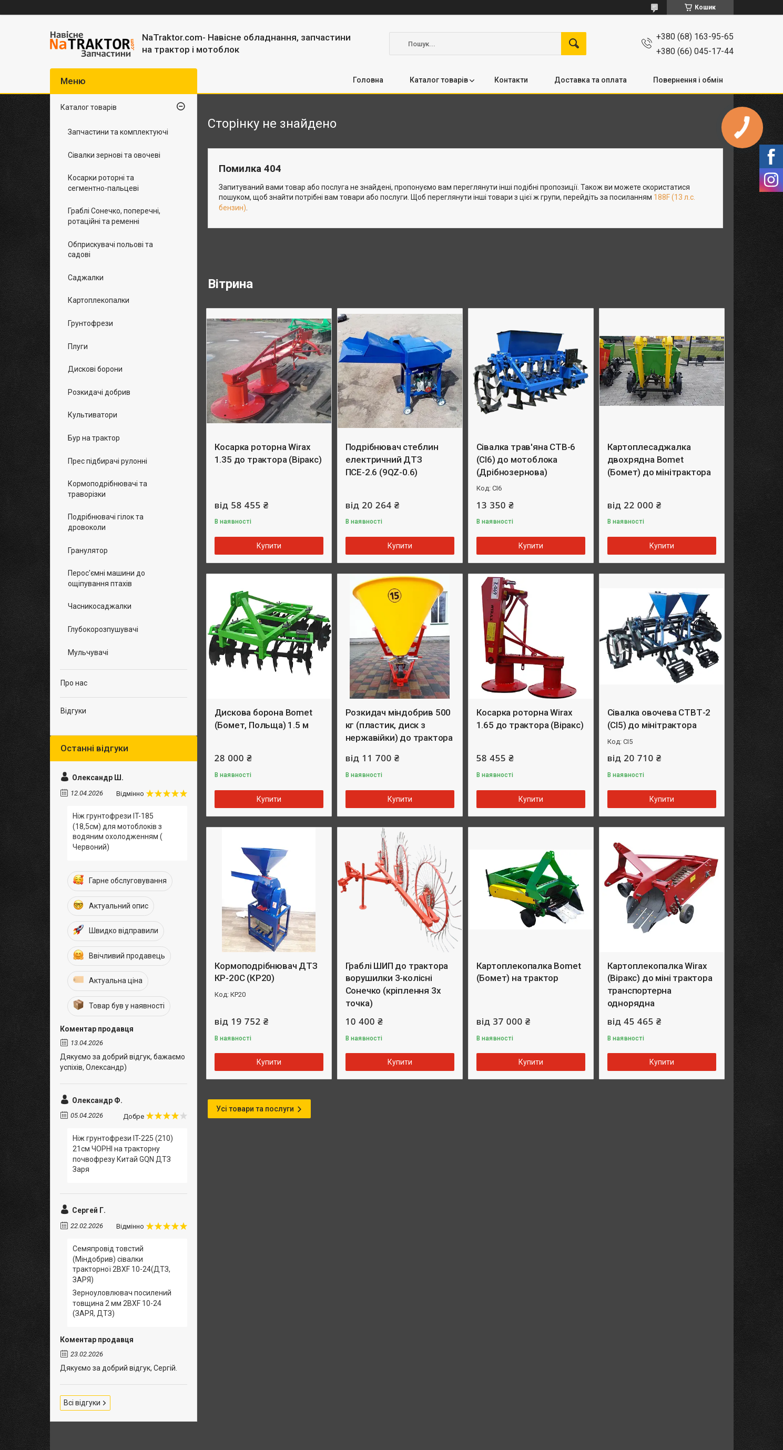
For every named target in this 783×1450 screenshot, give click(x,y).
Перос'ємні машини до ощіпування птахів (106, 578)
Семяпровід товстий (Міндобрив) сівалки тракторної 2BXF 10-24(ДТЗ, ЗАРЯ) (121, 1264)
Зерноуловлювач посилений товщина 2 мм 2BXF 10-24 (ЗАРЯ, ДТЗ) (122, 1303)
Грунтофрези (90, 323)
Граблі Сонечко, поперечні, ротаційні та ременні (114, 216)
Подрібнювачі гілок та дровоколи (106, 522)
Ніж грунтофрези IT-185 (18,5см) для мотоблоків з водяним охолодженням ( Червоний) (117, 831)
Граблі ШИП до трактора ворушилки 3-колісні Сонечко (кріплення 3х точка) (397, 984)
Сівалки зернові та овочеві (114, 155)
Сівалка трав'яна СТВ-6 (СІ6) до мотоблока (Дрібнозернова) (526, 459)
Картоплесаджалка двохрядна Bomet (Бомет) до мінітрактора (659, 459)
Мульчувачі (88, 652)
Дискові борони (95, 369)
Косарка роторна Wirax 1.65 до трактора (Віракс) (530, 718)
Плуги (78, 346)
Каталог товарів (439, 80)
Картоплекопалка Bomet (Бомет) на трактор (528, 972)
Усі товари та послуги (255, 1109)
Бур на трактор (94, 438)
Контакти (511, 80)
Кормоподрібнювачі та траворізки (107, 488)
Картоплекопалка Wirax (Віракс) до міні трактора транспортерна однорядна (660, 984)
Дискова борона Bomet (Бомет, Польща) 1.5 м (263, 718)
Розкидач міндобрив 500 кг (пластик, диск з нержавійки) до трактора (399, 725)
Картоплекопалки (98, 300)
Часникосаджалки (99, 606)
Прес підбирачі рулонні (107, 461)
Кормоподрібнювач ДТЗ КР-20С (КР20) (266, 972)
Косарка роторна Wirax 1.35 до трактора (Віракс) (268, 453)
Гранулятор (88, 550)
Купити (269, 546)
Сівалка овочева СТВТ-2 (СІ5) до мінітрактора (659, 718)
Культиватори (92, 415)
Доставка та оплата (590, 80)
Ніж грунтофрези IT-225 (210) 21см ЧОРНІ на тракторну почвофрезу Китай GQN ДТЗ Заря (123, 1153)
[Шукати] (573, 43)
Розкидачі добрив (99, 392)
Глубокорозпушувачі (103, 629)
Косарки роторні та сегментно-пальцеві (103, 182)
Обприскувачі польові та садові (110, 249)
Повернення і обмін (688, 80)
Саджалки (86, 277)
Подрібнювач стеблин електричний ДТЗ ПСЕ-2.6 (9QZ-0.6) (392, 459)
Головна (368, 80)
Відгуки (73, 711)
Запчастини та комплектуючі (118, 132)
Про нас (73, 683)
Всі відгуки (82, 1402)
